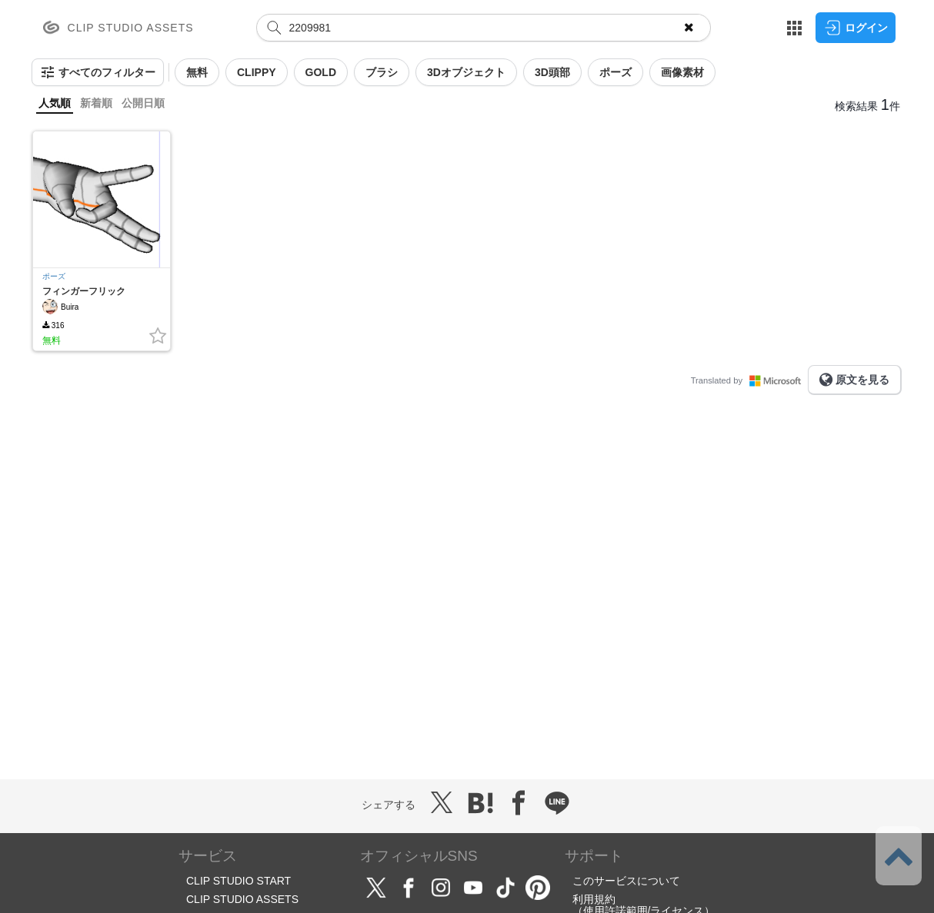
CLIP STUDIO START (238, 881)
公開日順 (143, 103)
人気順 (54, 103)
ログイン (855, 27)
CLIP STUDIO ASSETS (242, 899)
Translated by (749, 380)
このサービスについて (626, 881)
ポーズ (53, 276)
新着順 (96, 103)
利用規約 (593, 899)
